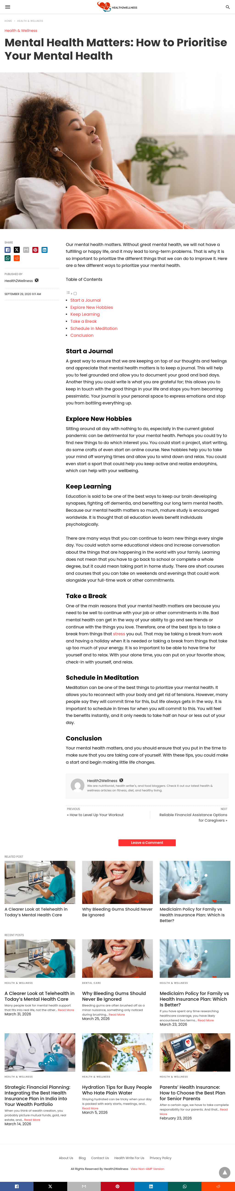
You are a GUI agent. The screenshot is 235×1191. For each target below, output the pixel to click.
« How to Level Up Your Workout (95, 815)
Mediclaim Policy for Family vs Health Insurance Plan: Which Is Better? (192, 914)
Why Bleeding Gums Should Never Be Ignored (114, 996)
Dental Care (91, 983)
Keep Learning (86, 314)
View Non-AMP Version (147, 1169)
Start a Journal (85, 300)
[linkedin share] (45, 250)
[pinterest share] (35, 250)
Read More (66, 1010)
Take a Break (83, 321)
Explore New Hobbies (91, 307)
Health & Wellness (30, 21)
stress (119, 634)
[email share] (26, 250)
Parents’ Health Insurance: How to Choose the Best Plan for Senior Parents (192, 1093)
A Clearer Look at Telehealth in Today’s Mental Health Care (36, 912)
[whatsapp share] (8, 258)
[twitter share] (17, 250)
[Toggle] (75, 293)
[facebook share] (8, 250)
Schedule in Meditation (94, 328)
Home (8, 21)
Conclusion (82, 335)
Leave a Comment (147, 842)
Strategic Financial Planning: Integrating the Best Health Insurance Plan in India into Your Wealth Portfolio (37, 1096)
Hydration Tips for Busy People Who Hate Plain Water (117, 1090)
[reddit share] (17, 258)
